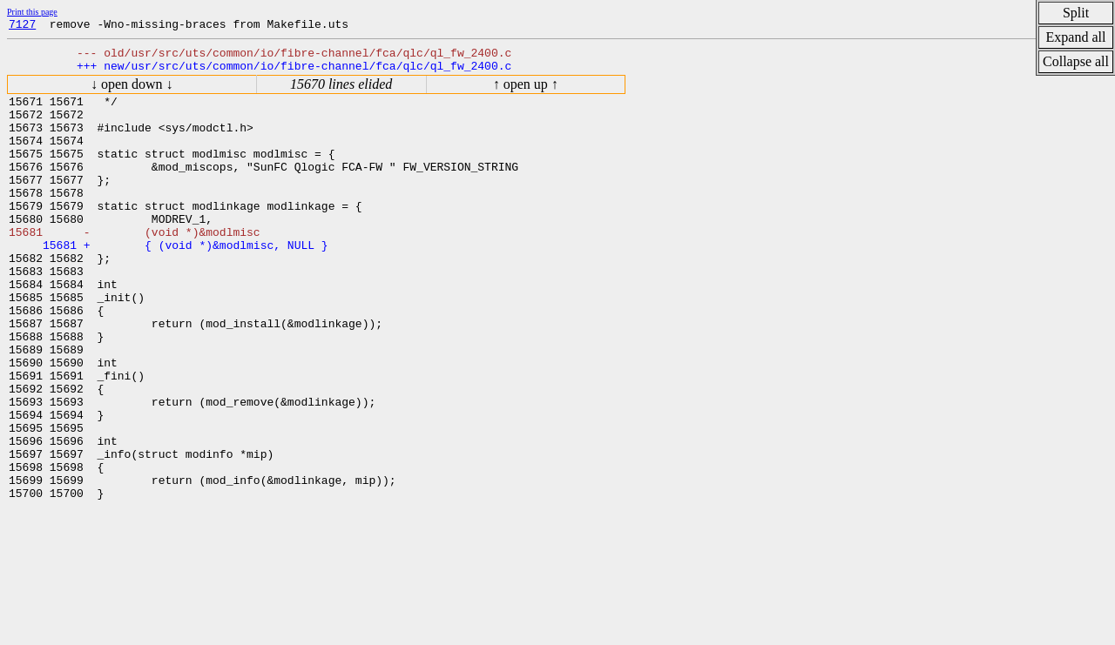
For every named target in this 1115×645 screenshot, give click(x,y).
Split (1076, 12)
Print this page (32, 12)
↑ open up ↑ (525, 91)
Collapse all (1076, 61)
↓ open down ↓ (132, 91)
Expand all (1076, 37)
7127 (22, 26)
